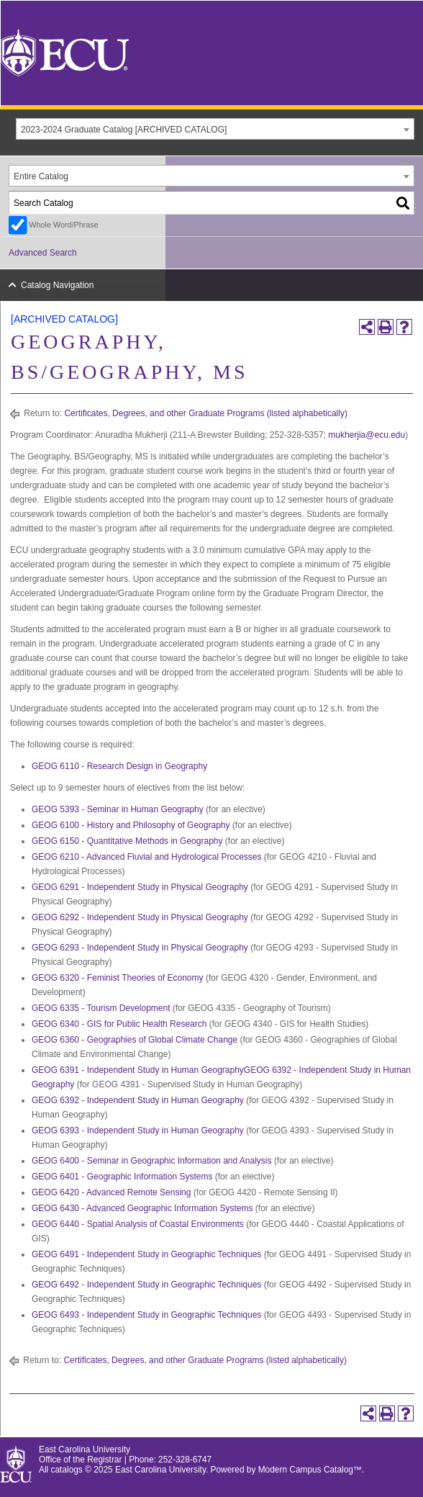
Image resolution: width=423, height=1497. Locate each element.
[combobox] (215, 129)
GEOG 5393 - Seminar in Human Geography (118, 809)
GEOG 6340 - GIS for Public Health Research (119, 1024)
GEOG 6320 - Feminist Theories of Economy (118, 978)
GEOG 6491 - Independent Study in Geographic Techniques (146, 1254)
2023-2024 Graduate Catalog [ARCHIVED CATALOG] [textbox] (124, 130)
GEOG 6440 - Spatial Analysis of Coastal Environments (138, 1224)
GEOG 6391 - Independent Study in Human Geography (138, 1070)
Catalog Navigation (57, 285)
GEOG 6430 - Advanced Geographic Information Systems (142, 1208)
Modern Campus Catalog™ (310, 1470)
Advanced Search (43, 253)
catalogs (67, 1470)
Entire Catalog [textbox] (41, 176)
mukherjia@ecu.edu (366, 435)
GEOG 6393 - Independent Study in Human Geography (138, 1130)
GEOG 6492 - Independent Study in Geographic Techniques (146, 1285)
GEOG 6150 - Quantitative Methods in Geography (127, 841)
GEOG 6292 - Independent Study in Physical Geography (140, 917)
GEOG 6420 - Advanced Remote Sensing (111, 1192)
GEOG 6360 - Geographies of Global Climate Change (134, 1040)
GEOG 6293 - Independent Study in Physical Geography (140, 948)
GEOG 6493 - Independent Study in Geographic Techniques (146, 1315)
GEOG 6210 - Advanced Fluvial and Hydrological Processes (147, 857)
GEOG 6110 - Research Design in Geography (119, 766)
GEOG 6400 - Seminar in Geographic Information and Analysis (152, 1161)
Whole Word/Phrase (63, 224)
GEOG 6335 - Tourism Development (101, 1008)
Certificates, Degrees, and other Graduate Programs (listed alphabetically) (205, 413)
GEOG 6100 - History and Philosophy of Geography (130, 825)
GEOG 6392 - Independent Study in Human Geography (138, 1100)
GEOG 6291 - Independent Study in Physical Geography (140, 887)
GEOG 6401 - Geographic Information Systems (122, 1177)
